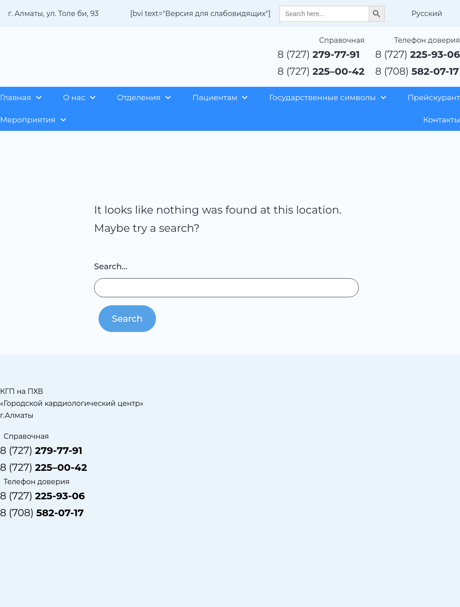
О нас (74, 97)
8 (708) (417, 71)
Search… (110, 266)
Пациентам (215, 97)
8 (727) (319, 55)
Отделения (139, 97)
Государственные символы (322, 97)
